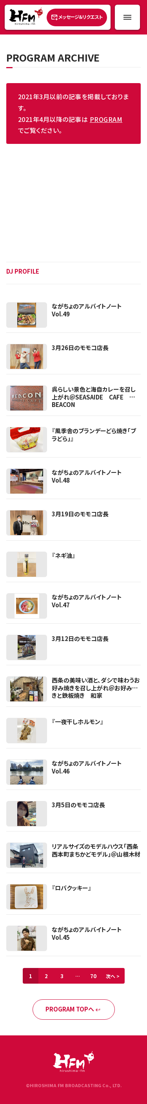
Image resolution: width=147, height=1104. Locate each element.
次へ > (113, 976)
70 (93, 976)
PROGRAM (106, 119)
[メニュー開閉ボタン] (127, 17)
